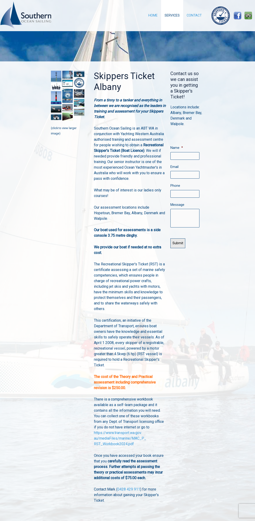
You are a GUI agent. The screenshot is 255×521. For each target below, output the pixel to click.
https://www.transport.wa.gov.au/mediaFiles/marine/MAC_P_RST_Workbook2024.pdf (120, 438)
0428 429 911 (128, 489)
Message (177, 203)
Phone (175, 185)
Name (176, 148)
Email (174, 166)
